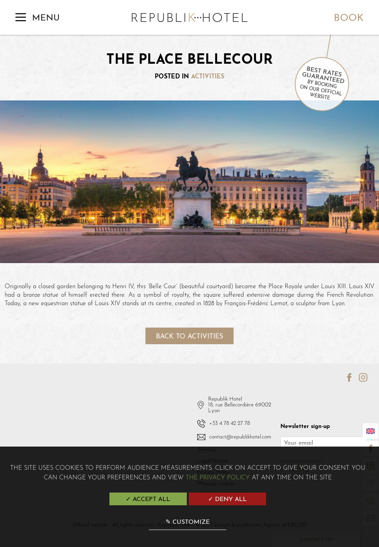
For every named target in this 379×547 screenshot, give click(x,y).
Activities (207, 77)
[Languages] (370, 431)
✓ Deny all (227, 499)
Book (349, 18)
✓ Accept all (148, 499)
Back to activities (189, 336)
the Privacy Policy (218, 478)
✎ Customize (188, 522)
